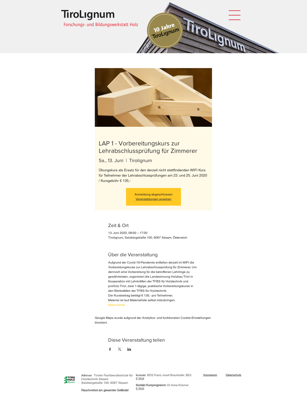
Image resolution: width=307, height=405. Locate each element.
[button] (234, 15)
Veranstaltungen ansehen (153, 199)
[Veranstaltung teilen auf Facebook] (110, 349)
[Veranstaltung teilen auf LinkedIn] (129, 349)
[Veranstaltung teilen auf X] (120, 349)
